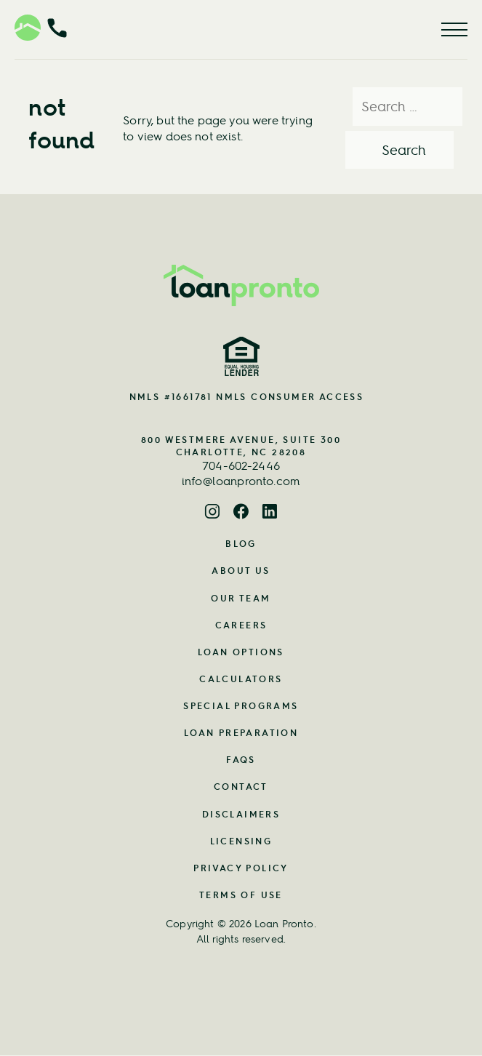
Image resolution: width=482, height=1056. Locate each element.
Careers (241, 625)
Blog (241, 543)
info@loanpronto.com (241, 481)
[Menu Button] (454, 29)
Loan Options (241, 652)
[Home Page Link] (241, 285)
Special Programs (240, 706)
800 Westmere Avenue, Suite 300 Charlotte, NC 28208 (241, 445)
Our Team (240, 598)
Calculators (240, 679)
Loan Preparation (241, 733)
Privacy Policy (241, 868)
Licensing (241, 841)
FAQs (241, 759)
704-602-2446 (241, 465)
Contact (241, 786)
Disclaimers (241, 814)
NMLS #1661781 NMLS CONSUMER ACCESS (246, 397)
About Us (241, 570)
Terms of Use (241, 895)
